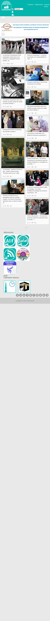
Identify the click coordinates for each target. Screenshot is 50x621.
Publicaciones (39, 4)
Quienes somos (46, 5)
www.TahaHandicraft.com (31, 29)
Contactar (30, 4)
